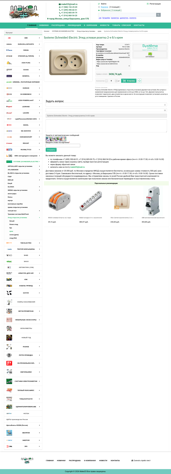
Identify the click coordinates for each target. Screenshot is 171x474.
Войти (103, 4)
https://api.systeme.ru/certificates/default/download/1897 (110, 53)
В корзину (129, 81)
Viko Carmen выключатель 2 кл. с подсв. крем (126, 218)
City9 (9, 176)
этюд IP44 (13, 238)
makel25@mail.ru (69, 4)
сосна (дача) (14, 235)
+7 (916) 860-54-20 (69, 15)
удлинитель (124, 18)
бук (10, 228)
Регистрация (155, 4)
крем (11, 231)
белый (11, 221)
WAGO (17, 261)
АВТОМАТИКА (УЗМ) (20, 267)
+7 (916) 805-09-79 (69, 13)
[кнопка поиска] (158, 15)
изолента (132, 18)
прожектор (115, 18)
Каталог (9, 32)
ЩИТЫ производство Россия (17, 419)
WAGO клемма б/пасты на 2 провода (61, 218)
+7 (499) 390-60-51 (69, 10)
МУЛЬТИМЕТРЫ (19, 328)
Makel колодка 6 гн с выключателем (92, 218)
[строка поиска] (127, 15)
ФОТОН (17, 413)
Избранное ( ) (111, 10)
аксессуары (12, 193)
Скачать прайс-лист (141, 460)
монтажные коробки (15, 204)
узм (100, 18)
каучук (10, 200)
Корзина (104, 7)
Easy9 (10, 183)
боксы (10, 197)
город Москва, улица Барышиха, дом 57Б (69, 18)
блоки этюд (13, 224)
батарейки (106, 18)
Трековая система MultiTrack (18, 214)
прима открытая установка (18, 207)
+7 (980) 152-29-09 (69, 7)
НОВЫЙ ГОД (18, 338)
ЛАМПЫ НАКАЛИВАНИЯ (20, 302)
